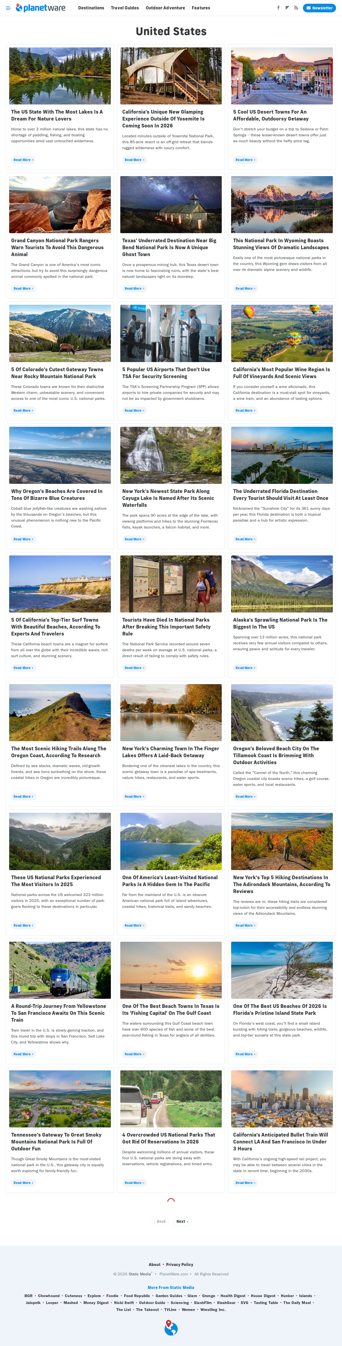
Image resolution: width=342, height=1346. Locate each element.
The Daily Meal (297, 1303)
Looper (52, 1303)
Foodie (112, 1296)
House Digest (263, 1296)
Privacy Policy (179, 1264)
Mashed (71, 1303)
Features (201, 8)
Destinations (91, 8)
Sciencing (180, 1303)
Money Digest (96, 1303)
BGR (28, 1296)
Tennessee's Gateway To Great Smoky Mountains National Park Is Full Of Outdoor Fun (56, 1142)
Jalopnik (33, 1303)
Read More (22, 160)
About (155, 1264)
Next (180, 1221)
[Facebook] (278, 9)
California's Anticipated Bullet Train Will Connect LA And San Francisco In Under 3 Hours (280, 1142)
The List (123, 1310)
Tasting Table (266, 1303)
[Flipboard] (287, 9)
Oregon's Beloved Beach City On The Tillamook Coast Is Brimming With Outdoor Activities (276, 755)
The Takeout (147, 1310)
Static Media (140, 1274)
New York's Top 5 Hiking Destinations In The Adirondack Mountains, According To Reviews (281, 884)
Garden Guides (169, 1296)
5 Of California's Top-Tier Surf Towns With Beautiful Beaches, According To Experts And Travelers (55, 627)
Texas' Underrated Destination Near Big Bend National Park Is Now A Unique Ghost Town (169, 247)
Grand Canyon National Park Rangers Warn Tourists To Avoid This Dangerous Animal (57, 247)
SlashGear (226, 1303)
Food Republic (137, 1296)
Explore (94, 1296)
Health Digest (232, 1296)
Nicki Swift (124, 1303)
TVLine (170, 1310)
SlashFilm (203, 1303)
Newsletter (319, 8)
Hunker (287, 1296)
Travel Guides (125, 8)
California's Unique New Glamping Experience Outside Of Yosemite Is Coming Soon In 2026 (163, 119)
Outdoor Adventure (165, 8)
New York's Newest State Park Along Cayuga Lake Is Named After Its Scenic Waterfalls (168, 498)
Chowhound (49, 1296)
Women (188, 1310)
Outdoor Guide (152, 1303)
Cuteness (73, 1296)
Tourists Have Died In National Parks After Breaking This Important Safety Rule (166, 627)
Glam (192, 1296)
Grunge (208, 1296)
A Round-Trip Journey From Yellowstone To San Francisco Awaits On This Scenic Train (58, 1013)
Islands (305, 1296)
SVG (244, 1303)
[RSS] (296, 9)
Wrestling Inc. (213, 1310)
